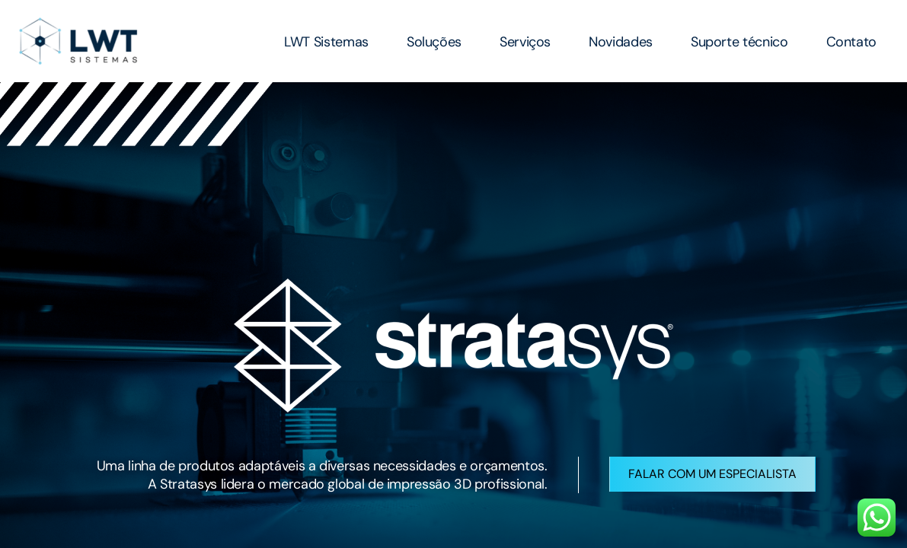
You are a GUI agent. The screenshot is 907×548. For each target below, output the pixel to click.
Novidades (621, 42)
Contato (851, 42)
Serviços (525, 42)
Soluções (434, 42)
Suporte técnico (739, 42)
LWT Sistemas (326, 42)
